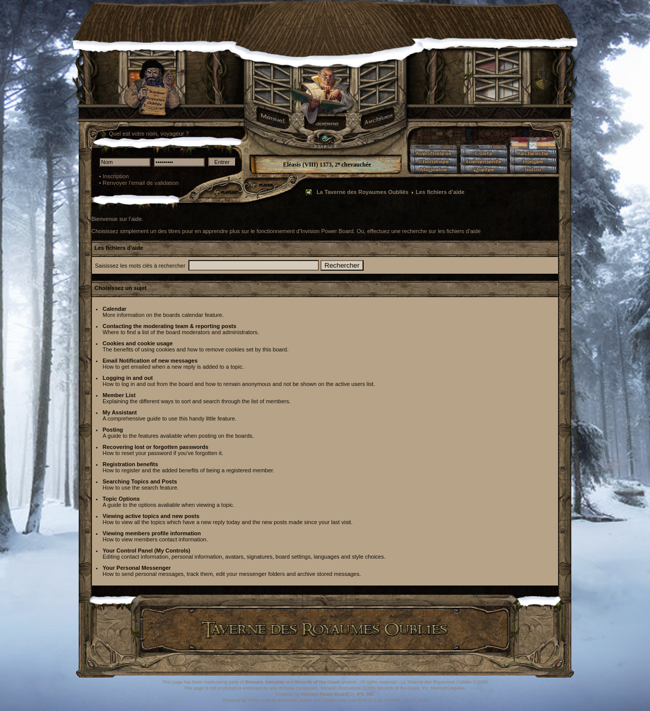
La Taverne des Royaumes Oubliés (362, 192)
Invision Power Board (324, 694)
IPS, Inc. (365, 694)
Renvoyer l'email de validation (141, 183)
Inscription (116, 176)
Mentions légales (448, 688)
